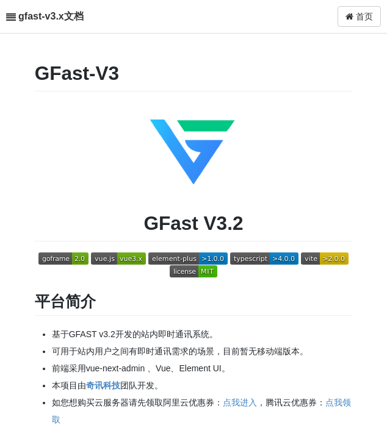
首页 (359, 16)
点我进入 (240, 402)
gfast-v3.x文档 (51, 16)
